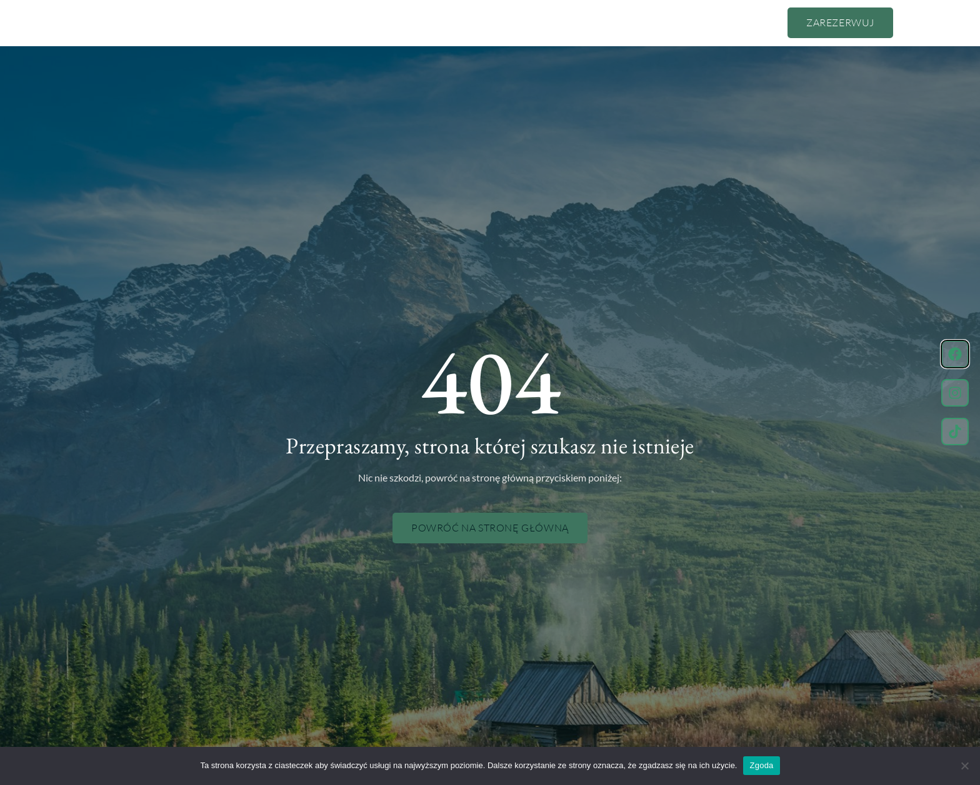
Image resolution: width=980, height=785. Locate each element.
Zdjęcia (567, 23)
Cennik (398, 23)
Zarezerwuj (840, 22)
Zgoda (761, 765)
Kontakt (624, 23)
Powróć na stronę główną (490, 527)
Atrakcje (509, 23)
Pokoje (452, 23)
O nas (345, 23)
